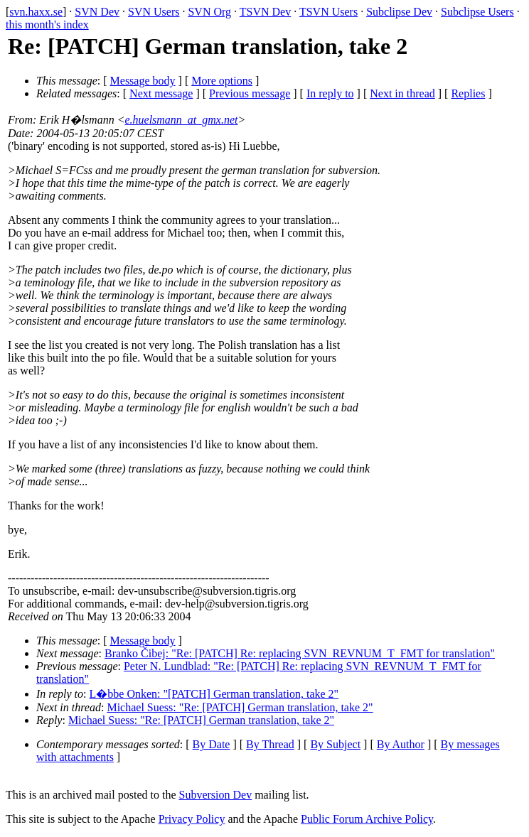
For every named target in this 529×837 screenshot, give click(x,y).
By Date (211, 744)
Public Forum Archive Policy (367, 819)
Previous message (249, 93)
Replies (468, 93)
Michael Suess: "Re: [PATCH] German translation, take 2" (240, 707)
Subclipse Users (477, 12)
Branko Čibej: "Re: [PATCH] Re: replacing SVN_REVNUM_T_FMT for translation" (300, 653)
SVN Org (209, 12)
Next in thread (402, 93)
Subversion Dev (215, 795)
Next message (161, 93)
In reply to (330, 93)
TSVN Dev (265, 12)
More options (221, 81)
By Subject (335, 744)
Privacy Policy (192, 819)
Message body (143, 81)
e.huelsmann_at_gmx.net (180, 120)
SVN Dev (97, 12)
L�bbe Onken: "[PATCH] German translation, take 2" (214, 694)
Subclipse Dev (399, 12)
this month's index (47, 24)
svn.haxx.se (36, 12)
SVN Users (153, 12)
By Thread (270, 744)
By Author (400, 744)
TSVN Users (328, 12)
